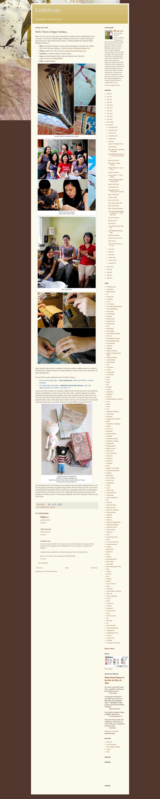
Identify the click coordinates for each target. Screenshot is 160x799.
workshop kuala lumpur (113, 643)
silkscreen (109, 593)
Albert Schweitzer (114, 709)
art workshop (110, 304)
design (108, 382)
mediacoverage (110, 529)
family (108, 404)
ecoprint (108, 389)
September (112, 136)
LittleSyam (47, 10)
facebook (109, 742)
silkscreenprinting (111, 596)
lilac (107, 500)
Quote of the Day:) (113, 160)
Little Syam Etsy (111, 744)
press (107, 576)
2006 (108, 278)
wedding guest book (112, 633)
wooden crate (110, 638)
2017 (108, 108)
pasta (107, 554)
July (110, 141)
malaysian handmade (112, 524)
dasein (108, 377)
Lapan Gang (110, 490)
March (111, 257)
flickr (108, 752)
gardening (109, 416)
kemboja (108, 473)
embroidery (109, 392)
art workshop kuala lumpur (114, 306)
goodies (108, 426)
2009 (108, 269)
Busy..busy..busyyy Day (115, 203)
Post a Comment (43, 563)
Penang (108, 556)
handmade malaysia (112, 438)
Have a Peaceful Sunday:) (115, 208)
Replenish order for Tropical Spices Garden (115, 191)
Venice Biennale (111, 625)
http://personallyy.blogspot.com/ (76, 51)
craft (107, 365)
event (108, 402)
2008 (108, 272)
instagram (109, 463)
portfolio (109, 574)
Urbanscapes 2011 (113, 187)
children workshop (111, 351)
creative (108, 369)
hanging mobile (110, 446)
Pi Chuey (72, 397)
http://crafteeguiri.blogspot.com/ (79, 48)
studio (108, 601)
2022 (108, 96)
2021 (108, 99)
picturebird (109, 564)
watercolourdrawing (112, 628)
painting (108, 547)
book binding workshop (113, 333)
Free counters (108, 669)
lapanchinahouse (111, 492)
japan (108, 465)
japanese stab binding (112, 468)
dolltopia (109, 387)
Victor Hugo (113, 693)
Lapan (108, 488)
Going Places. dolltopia (113, 424)
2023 (108, 94)
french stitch (110, 414)
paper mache (110, 549)
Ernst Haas (112, 728)
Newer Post (39, 568)
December (112, 127)
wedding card (110, 630)
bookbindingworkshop (112, 341)
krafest (108, 485)
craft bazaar (109, 367)
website (108, 749)
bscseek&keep (110, 343)
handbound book (44, 507)
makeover (109, 517)
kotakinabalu (110, 483)
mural (108, 534)
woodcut (108, 635)
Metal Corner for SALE (115, 238)
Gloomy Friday (112, 197)
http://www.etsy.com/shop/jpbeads (52, 58)
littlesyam (109, 502)
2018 (108, 105)
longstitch (109, 515)
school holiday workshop (113, 591)
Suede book (109, 603)
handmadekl (110, 443)
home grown (110, 451)
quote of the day (111, 583)
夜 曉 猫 (43, 517)
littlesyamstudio (111, 512)
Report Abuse (110, 648)
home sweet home (111, 453)
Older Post (94, 568)
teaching (108, 606)
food (107, 409)
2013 (108, 119)
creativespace (110, 372)
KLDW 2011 (110, 480)
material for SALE (111, 527)
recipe (108, 586)
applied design (110, 291)
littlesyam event (111, 507)
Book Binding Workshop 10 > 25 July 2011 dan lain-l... (116, 155)
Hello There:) (112, 241)
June (110, 249)
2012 (108, 122)
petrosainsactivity (111, 559)
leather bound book (112, 497)
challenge (109, 348)
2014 (108, 116)
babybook (109, 316)
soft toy (108, 598)
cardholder (109, 346)
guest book (109, 429)
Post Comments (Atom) (50, 571)
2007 (108, 275)
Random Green (112, 220)
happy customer (111, 448)
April (110, 254)
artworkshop (110, 311)
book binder (109, 328)
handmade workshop (112, 441)
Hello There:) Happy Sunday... (114, 164)
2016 (108, 111)
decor (108, 379)
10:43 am (43, 559)
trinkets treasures (111, 616)
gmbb (108, 421)
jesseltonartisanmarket (112, 470)
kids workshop (110, 478)
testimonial (109, 608)
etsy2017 (109, 396)
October (111, 133)
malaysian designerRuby (113, 522)
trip (107, 618)
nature (108, 539)
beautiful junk (110, 319)
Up (107, 623)
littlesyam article (111, 505)
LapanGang (109, 495)
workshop (52, 507)
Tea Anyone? (112, 223)
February (111, 260)
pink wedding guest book (113, 566)
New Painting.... (113, 147)
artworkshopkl (110, 314)
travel (108, 613)
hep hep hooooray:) (113, 235)
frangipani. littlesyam (112, 411)
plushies (108, 571)
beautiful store (110, 321)
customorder (110, 374)
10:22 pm (43, 522)
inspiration (109, 461)
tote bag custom (111, 610)
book (107, 326)
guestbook (109, 431)
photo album (110, 561)
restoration (109, 588)
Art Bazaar (109, 299)
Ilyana (91, 397)
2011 (108, 125)
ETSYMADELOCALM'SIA (114, 399)
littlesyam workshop (112, 510)
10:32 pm (43, 534)
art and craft (109, 296)
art (107, 294)
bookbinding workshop (113, 338)
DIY (107, 384)
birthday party (110, 323)
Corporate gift (110, 362)
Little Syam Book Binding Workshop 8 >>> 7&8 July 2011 (116, 213)
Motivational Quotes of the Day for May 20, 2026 (114, 680)
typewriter (109, 620)
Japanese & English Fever (115, 144)
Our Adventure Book (112, 542)
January (111, 263)
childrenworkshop (111, 357)
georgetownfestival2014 (113, 419)
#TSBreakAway (111, 287)
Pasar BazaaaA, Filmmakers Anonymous (116, 150)
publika (108, 581)
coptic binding (110, 360)
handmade (109, 436)
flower (108, 406)
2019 (108, 102)
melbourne (109, 532)
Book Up (109, 336)
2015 (108, 113)
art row (108, 301)
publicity (109, 579)
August (111, 138)
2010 (108, 266)
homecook (109, 456)
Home (67, 568)
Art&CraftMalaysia (112, 309)
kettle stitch (109, 475)
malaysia (109, 520)
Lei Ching (78, 397)
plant (107, 569)
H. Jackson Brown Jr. (115, 716)
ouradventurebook (111, 544)
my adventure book (112, 537)
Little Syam (44, 529)
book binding (110, 331)
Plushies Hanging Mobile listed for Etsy (115, 180)
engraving (109, 394)
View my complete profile (112, 85)
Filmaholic (43, 541)
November (112, 130)
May (110, 252)
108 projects (110, 289)
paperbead (109, 551)
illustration (109, 458)
